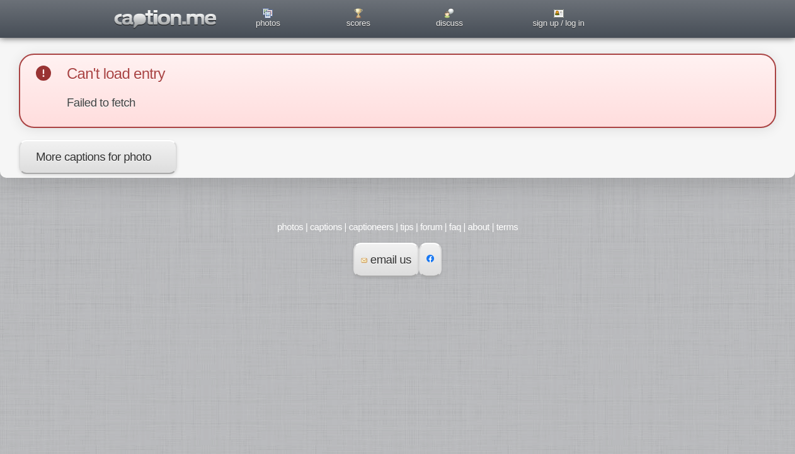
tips (406, 227)
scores (358, 23)
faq (455, 227)
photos (268, 23)
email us (386, 259)
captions (326, 227)
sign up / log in (558, 23)
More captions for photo (93, 156)
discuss (449, 23)
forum (431, 227)
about (478, 227)
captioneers (371, 227)
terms (507, 227)
